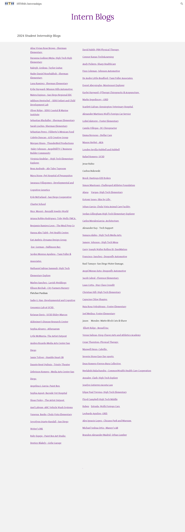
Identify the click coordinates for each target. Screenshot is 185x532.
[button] (182, 4)
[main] (92, 16)
